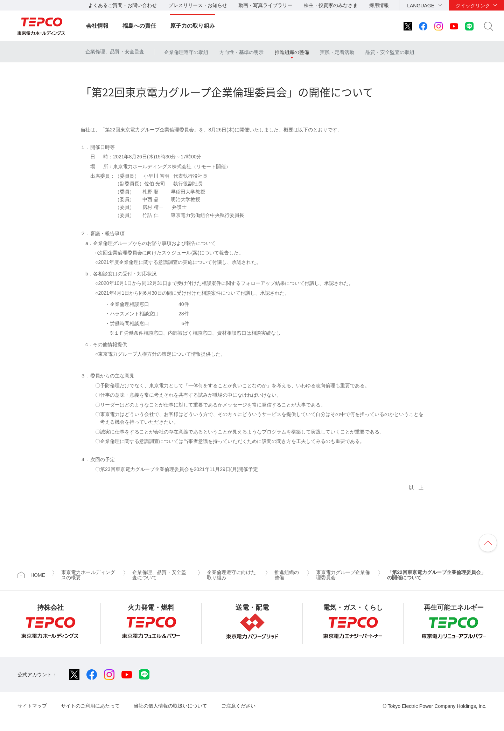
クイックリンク (473, 5)
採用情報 (379, 5)
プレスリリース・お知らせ (197, 5)
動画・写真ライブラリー (265, 5)
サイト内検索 (488, 26)
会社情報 (97, 26)
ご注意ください (238, 706)
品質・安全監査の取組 (389, 52)
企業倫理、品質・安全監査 (114, 51)
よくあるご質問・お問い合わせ (122, 5)
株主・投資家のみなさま (331, 5)
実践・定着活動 (337, 52)
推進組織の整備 (292, 52)
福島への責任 (139, 26)
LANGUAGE (420, 5)
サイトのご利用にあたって (90, 706)
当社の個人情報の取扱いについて (170, 706)
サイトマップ (32, 706)
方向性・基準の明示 (241, 52)
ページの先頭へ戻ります (488, 543)
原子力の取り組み (192, 26)
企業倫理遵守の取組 (186, 52)
